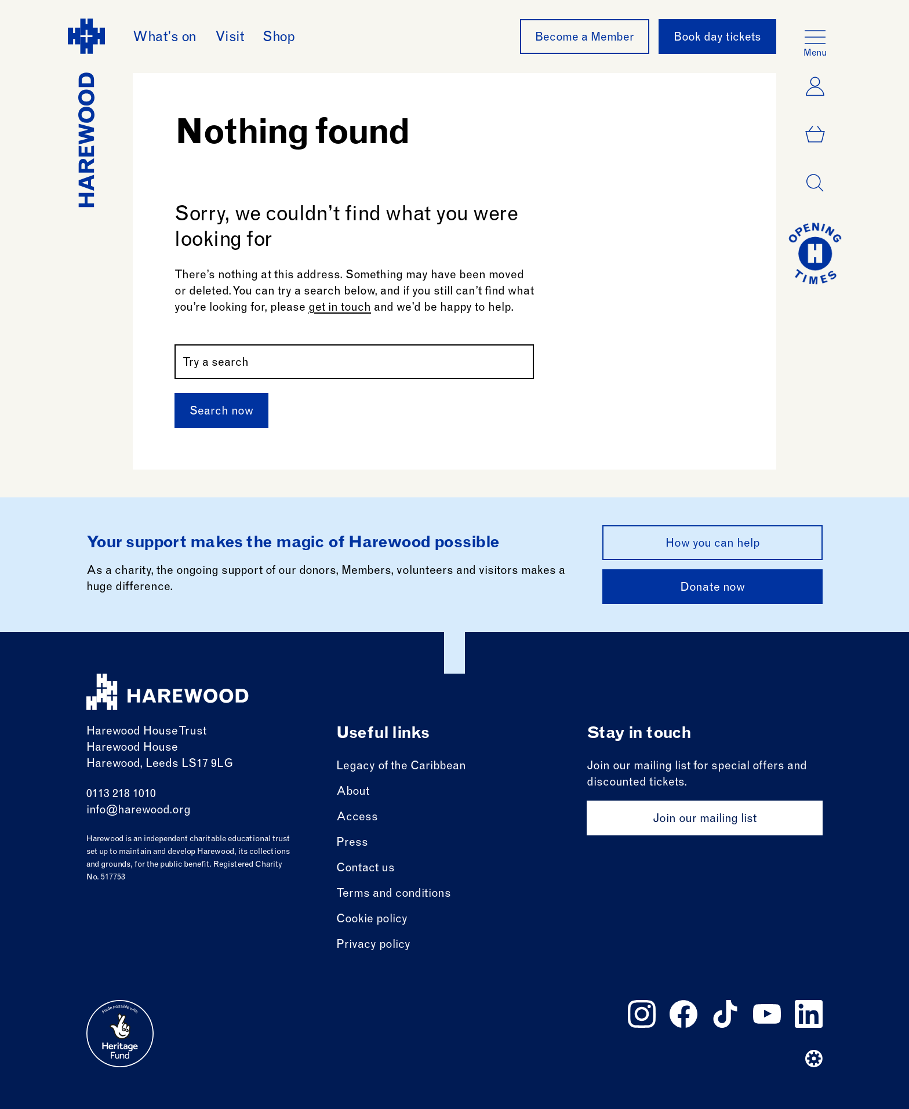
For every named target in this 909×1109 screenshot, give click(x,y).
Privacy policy (373, 945)
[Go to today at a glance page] (815, 253)
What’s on (165, 38)
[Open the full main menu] (815, 37)
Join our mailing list (705, 820)
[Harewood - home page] (86, 113)
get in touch (339, 308)
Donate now (712, 588)
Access (357, 818)
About (352, 792)
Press (352, 843)
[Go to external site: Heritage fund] (120, 1033)
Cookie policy (372, 920)
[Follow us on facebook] (683, 1014)
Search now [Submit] (221, 412)
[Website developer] (814, 1058)
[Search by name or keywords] (354, 361)
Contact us (365, 869)
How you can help (713, 544)
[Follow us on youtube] (767, 1014)
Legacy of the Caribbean (401, 767)
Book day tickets (717, 38)
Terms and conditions (393, 894)
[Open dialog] (815, 183)
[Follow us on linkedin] (809, 1014)
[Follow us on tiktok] (725, 1014)
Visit (230, 38)
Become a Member (584, 38)
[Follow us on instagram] (642, 1014)
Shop (278, 38)
